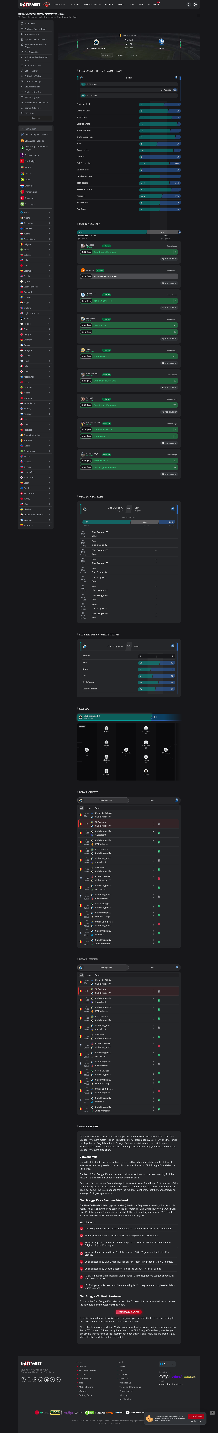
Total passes (82, 182)
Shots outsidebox (85, 137)
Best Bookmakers (92, 4)
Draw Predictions (30, 86)
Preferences (196, 1421)
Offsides (81, 156)
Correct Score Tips (31, 81)
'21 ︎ (83, 84)
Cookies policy (165, 1420)
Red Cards (81, 209)
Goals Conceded (89, 688)
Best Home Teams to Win (34, 102)
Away (97, 808)
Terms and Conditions (130, 1387)
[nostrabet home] (31, 1363)
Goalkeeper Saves (85, 176)
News (131, 4)
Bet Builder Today (31, 76)
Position (86, 655)
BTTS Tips (27, 113)
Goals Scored (88, 682)
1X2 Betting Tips (30, 97)
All (81, 808)
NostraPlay (153, 4)
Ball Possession (84, 163)
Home (88, 808)
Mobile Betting (86, 1387)
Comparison (85, 1378)
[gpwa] (56, 1412)
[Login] (195, 4)
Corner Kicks (83, 150)
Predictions (60, 4)
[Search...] (188, 4)
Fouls (79, 143)
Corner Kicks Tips (31, 107)
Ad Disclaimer (126, 1399)
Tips (24, 17)
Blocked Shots (83, 123)
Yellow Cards (83, 169)
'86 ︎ (83, 95)
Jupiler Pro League (46, 17)
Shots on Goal (83, 104)
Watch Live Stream (129, 1311)
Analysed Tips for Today (33, 28)
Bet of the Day (29, 70)
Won (84, 662)
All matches (28, 23)
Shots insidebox (84, 130)
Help (141, 4)
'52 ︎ (175, 90)
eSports (82, 1391)
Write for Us (125, 1382)
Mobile (120, 4)
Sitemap (123, 1395)
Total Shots (82, 117)
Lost (84, 675)
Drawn (85, 669)
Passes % (81, 196)
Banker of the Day (31, 92)
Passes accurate (84, 189)
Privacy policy (126, 1391)
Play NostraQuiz (30, 51)
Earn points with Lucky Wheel (33, 45)
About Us (123, 1378)
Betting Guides (86, 1395)
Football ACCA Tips (31, 65)
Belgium (32, 17)
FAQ (121, 1370)
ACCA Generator (30, 34)
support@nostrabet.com (171, 1384)
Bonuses (75, 4)
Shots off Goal (83, 110)
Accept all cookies (196, 1416)
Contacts (123, 1374)
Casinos (109, 4)
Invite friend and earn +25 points (34, 59)
